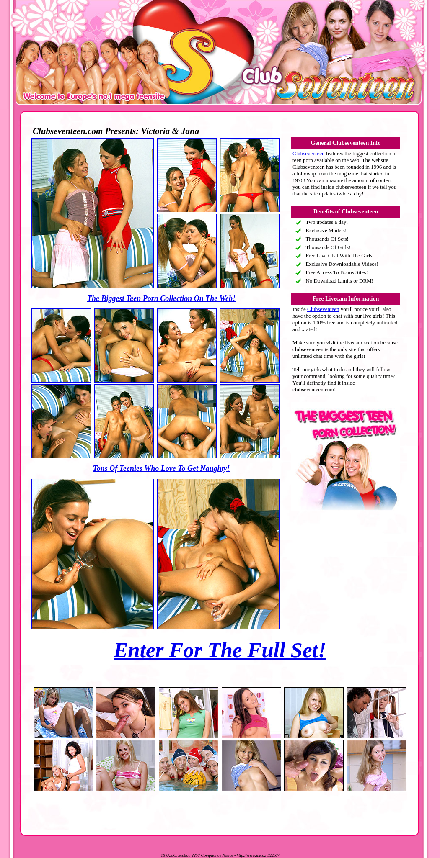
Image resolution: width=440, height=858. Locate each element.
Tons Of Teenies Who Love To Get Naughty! (161, 468)
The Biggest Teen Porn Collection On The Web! (161, 298)
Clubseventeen (308, 153)
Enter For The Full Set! (220, 650)
